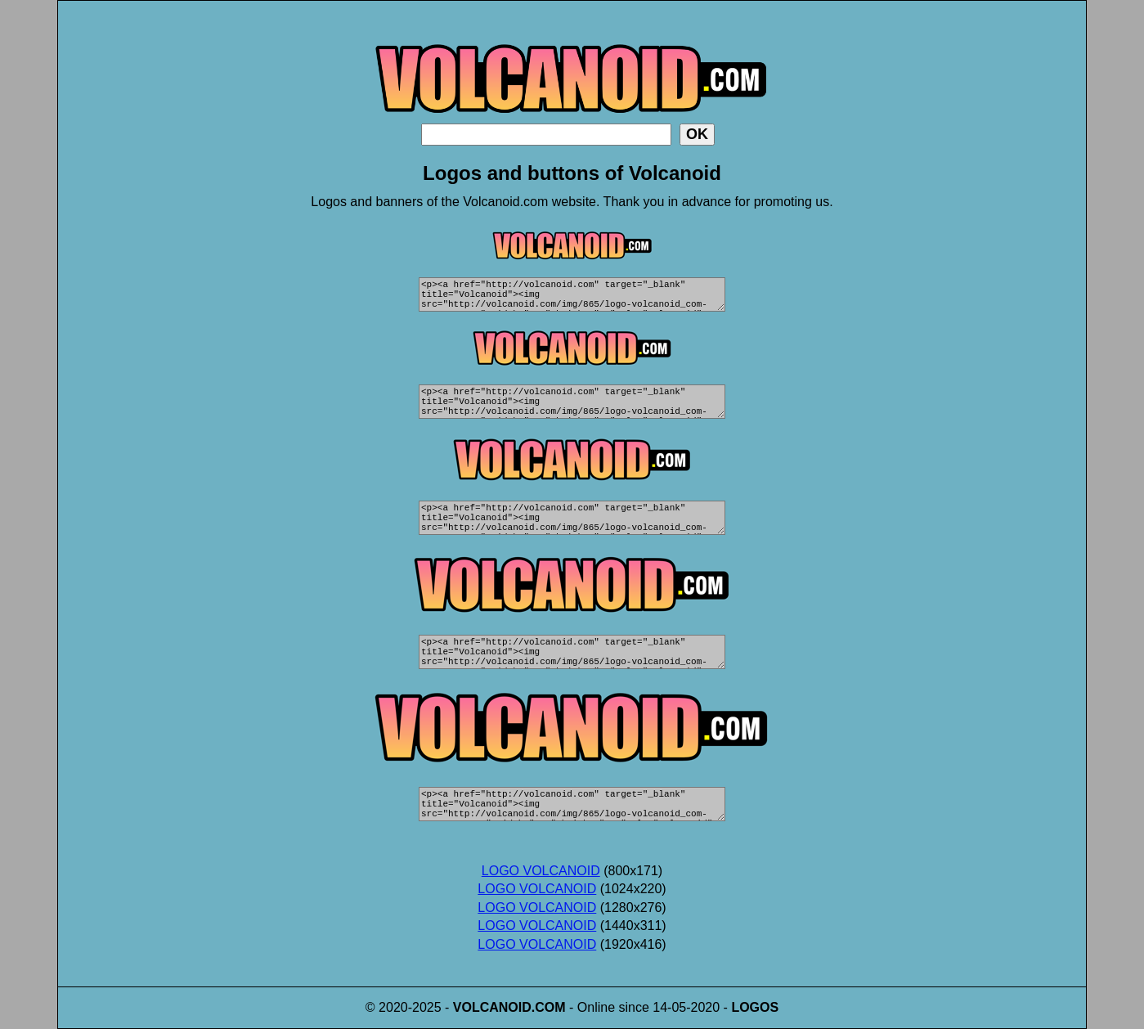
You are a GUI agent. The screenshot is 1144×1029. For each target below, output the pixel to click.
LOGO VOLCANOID (541, 871)
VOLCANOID (492, 1007)
